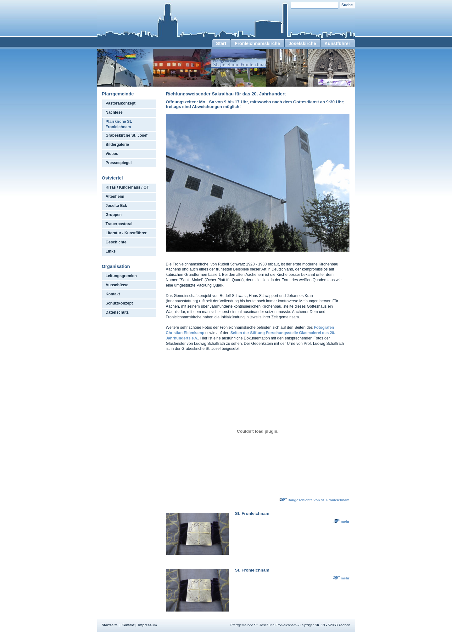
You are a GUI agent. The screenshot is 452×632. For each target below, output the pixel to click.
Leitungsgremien (121, 276)
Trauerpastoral (119, 224)
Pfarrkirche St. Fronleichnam (119, 124)
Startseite (110, 625)
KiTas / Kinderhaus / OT (127, 187)
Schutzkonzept (119, 303)
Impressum (147, 625)
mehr (345, 521)
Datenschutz (117, 312)
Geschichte (116, 242)
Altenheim (115, 196)
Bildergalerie (117, 144)
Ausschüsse (117, 285)
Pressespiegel (119, 163)
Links (111, 251)
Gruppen (114, 215)
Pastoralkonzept (121, 103)
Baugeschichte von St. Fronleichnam (318, 500)
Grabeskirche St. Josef (127, 135)
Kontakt (113, 294)
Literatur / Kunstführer (126, 233)
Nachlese (114, 112)
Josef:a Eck (116, 205)
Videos (112, 153)
